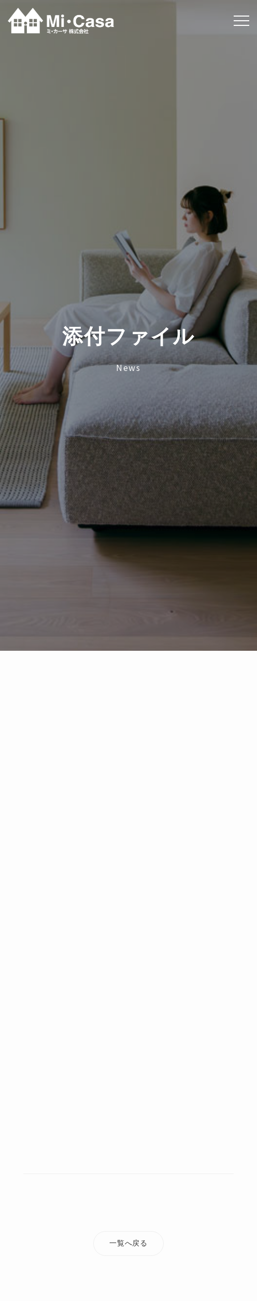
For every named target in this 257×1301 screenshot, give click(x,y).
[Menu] (241, 21)
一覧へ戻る (128, 1243)
